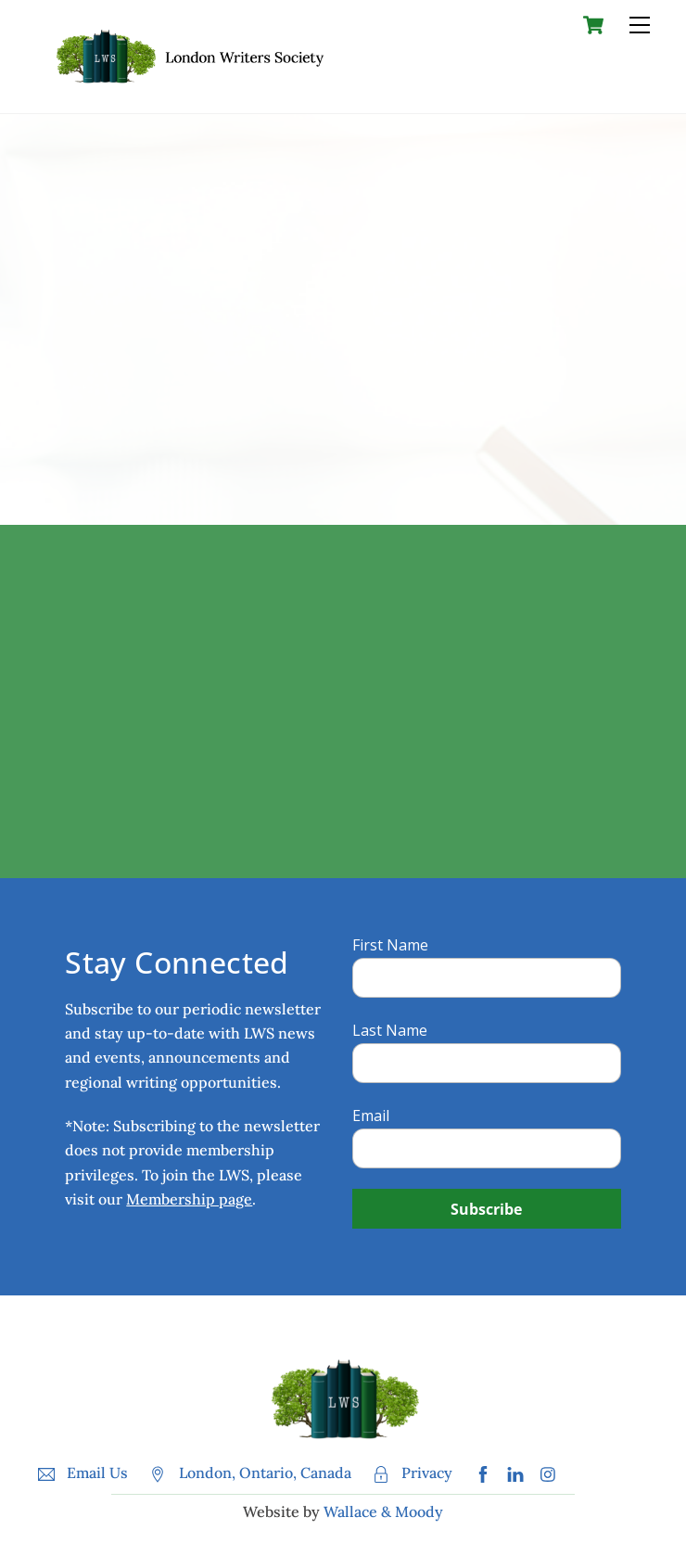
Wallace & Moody (383, 1511)
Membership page (189, 1199)
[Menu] (639, 25)
